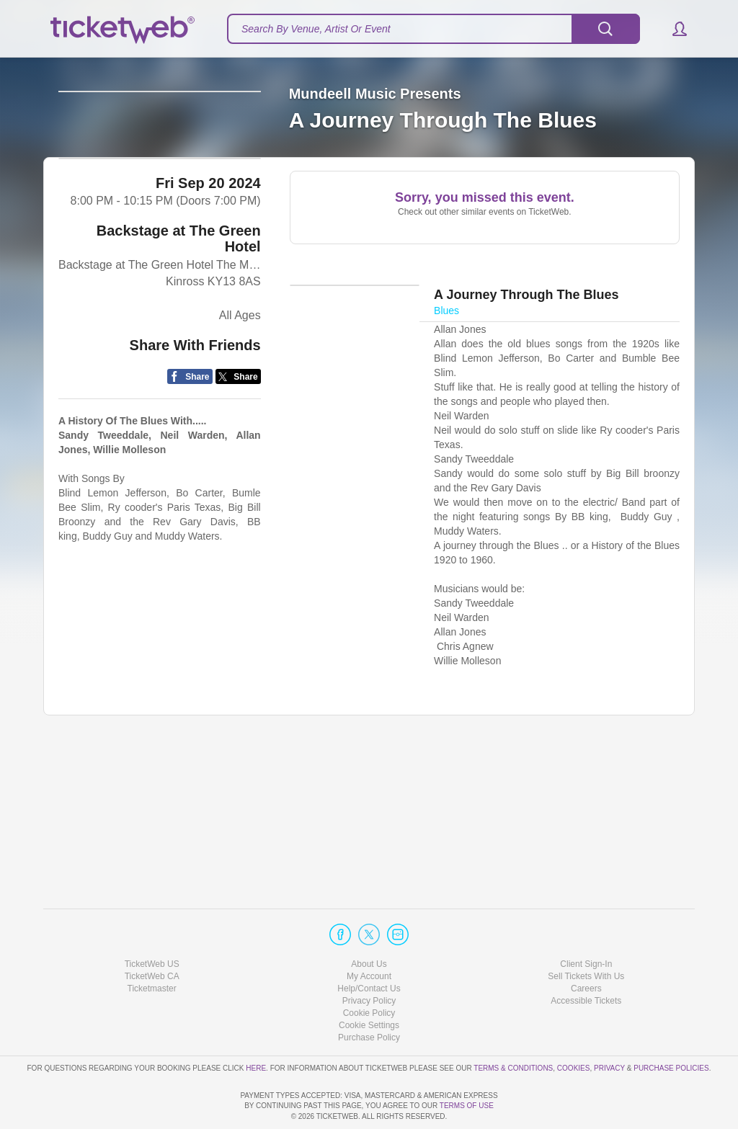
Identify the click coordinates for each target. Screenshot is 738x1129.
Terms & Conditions (513, 1026)
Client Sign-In (586, 922)
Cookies (573, 1026)
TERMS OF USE (467, 1106)
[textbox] (433, 29)
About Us (368, 922)
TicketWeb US (152, 922)
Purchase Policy (369, 996)
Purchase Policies (670, 1026)
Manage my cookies (369, 984)
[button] (673, 29)
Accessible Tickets (586, 960)
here (256, 1026)
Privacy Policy (369, 960)
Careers (586, 947)
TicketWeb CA (152, 935)
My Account (369, 935)
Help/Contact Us (368, 947)
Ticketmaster (152, 947)
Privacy (609, 1026)
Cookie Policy (369, 972)
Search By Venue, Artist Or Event (316, 29)
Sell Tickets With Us (586, 935)
